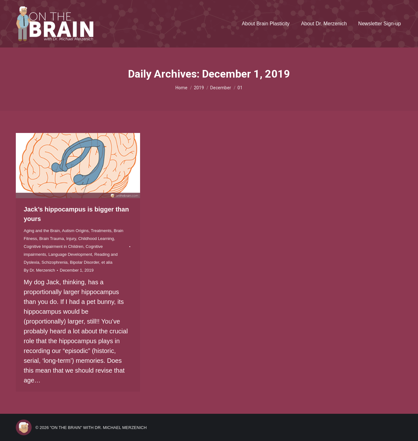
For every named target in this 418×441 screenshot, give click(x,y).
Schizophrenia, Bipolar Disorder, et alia (76, 262)
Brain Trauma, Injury (57, 238)
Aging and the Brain (42, 230)
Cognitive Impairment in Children (53, 246)
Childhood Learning (96, 238)
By (39, 270)
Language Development (70, 254)
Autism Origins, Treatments (87, 230)
